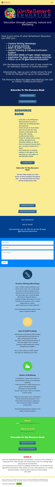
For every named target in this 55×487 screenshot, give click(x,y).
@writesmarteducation (27, 431)
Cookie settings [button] (11, 483)
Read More (5, 483)
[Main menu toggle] (52, 2)
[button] (27, 95)
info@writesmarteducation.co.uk (29, 423)
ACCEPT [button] (19, 483)
